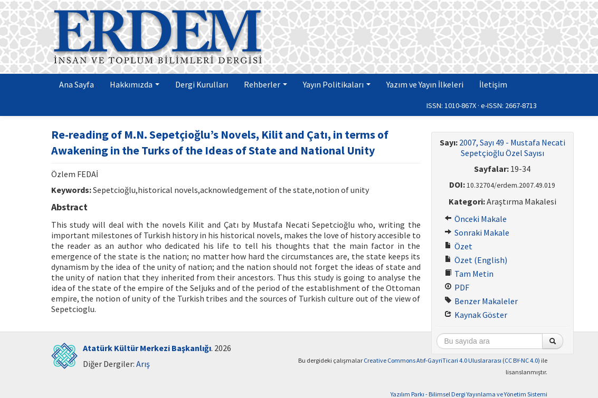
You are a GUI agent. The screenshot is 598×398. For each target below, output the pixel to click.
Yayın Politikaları (337, 84)
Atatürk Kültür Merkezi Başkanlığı (147, 348)
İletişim (493, 84)
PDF (456, 287)
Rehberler (265, 84)
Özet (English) (475, 260)
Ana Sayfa (76, 84)
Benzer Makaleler (481, 301)
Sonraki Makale (476, 232)
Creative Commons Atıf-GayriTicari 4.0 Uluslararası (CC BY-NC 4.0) (452, 360)
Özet (458, 246)
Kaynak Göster (475, 314)
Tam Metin (468, 273)
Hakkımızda (134, 84)
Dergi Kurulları (201, 84)
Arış (143, 363)
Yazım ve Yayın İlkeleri (424, 84)
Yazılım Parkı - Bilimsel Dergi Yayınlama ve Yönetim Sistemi (469, 394)
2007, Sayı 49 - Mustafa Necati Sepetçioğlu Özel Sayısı (512, 147)
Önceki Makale (475, 218)
